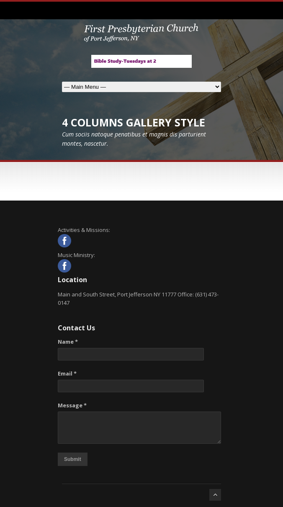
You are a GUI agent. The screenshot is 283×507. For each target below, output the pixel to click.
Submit (72, 459)
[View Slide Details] (141, 61)
